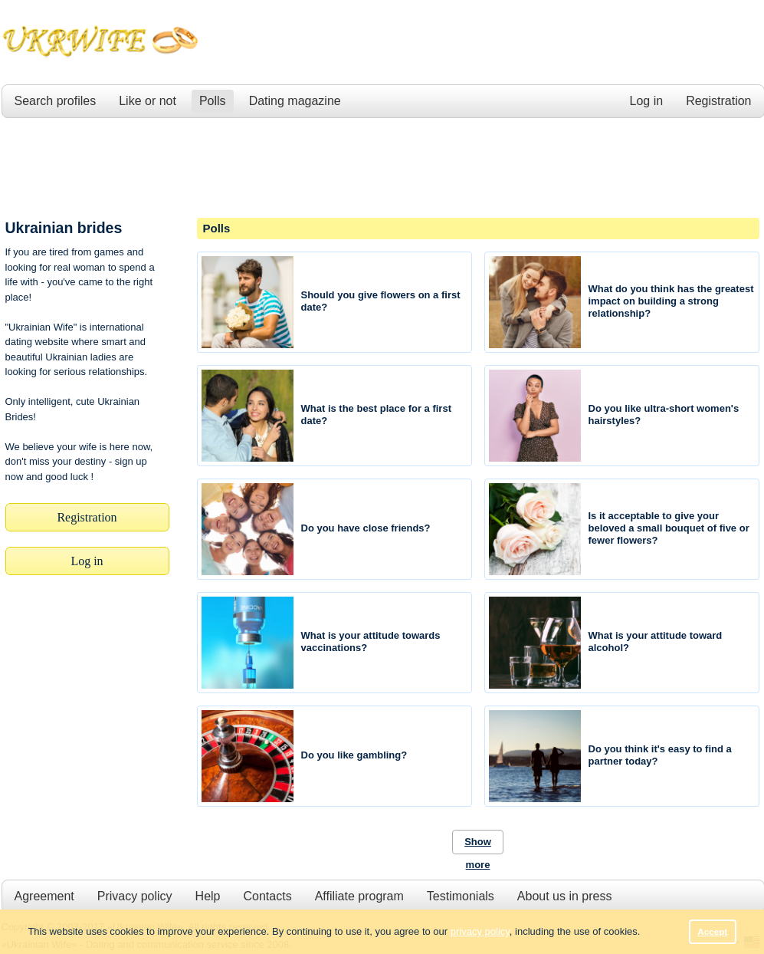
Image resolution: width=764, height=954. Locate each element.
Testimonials (460, 896)
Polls (212, 100)
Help (208, 896)
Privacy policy (134, 896)
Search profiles (56, 100)
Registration (718, 100)
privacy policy (480, 931)
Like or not (147, 100)
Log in (647, 100)
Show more (477, 845)
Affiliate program (359, 896)
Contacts (267, 896)
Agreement (44, 896)
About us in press (564, 896)
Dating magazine (295, 100)
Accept (712, 931)
